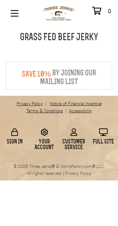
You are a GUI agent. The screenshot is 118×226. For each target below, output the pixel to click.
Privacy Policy (30, 103)
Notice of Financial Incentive (76, 103)
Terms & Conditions (44, 111)
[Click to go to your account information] (44, 132)
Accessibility (80, 111)
